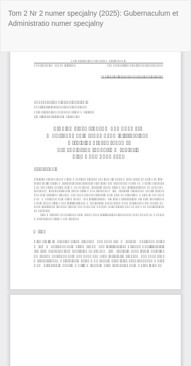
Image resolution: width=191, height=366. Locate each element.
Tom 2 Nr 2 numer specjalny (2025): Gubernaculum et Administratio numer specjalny (93, 18)
